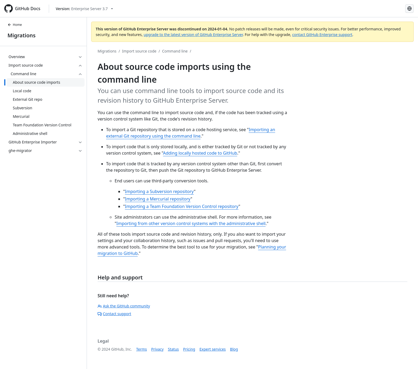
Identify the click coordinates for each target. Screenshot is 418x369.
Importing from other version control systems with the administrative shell (191, 223)
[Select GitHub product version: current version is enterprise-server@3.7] (84, 9)
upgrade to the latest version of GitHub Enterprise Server (193, 34)
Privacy (157, 349)
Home (14, 24)
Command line (175, 51)
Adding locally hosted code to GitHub (200, 153)
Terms (141, 349)
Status (173, 349)
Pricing (189, 349)
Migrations (21, 35)
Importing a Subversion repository (159, 191)
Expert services (212, 349)
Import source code (139, 51)
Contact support (114, 313)
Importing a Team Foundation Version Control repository (182, 206)
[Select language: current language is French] (409, 8)
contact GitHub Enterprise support (322, 34)
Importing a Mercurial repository (158, 199)
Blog (234, 349)
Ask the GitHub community (124, 305)
